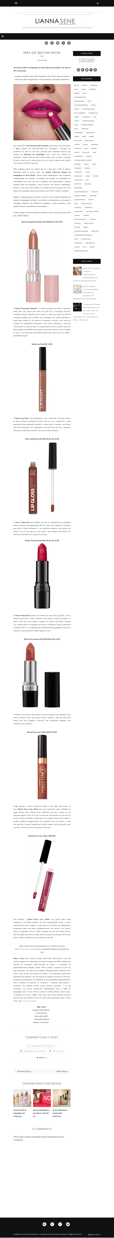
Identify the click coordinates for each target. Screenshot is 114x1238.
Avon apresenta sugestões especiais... (60, 1114)
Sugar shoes (78, 180)
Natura (84, 85)
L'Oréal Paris (78, 211)
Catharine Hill (93, 113)
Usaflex (77, 247)
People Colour (88, 223)
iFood (76, 124)
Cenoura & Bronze (80, 195)
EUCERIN (77, 144)
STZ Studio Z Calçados (81, 231)
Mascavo (86, 215)
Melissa (83, 89)
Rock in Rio (77, 140)
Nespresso (94, 144)
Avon (45, 1058)
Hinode (76, 117)
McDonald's (86, 117)
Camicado (95, 191)
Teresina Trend (79, 101)
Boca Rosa (87, 184)
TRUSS (76, 239)
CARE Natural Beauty (81, 191)
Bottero (93, 148)
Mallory (77, 215)
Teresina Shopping (88, 121)
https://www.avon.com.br (25, 949)
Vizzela (76, 109)
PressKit (77, 93)
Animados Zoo (89, 140)
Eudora (86, 164)
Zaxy (87, 180)
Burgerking (78, 188)
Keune (87, 172)
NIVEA (89, 101)
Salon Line (86, 152)
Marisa (87, 176)
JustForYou (78, 172)
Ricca (86, 148)
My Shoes (92, 219)
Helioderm (77, 168)
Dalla (76, 128)
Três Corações (90, 243)
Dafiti (76, 203)
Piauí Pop (77, 227)
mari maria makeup (80, 251)
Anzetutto (77, 184)
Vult (94, 117)
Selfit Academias (79, 113)
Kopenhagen (78, 132)
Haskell (85, 144)
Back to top (94, 1235)
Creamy (90, 199)
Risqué (85, 227)
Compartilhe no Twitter (34, 1051)
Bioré (84, 136)
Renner (95, 176)
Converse (77, 164)
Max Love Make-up (80, 219)
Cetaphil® (93, 195)
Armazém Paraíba (87, 124)
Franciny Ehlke (86, 203)
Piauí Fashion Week (88, 109)
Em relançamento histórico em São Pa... (41, 1114)
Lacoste (76, 152)
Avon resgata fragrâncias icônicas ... (19, 1114)
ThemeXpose (34, 1234)
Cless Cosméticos (79, 199)
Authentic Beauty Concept (83, 160)
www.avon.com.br (29, 1001)
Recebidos (92, 89)
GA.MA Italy (78, 207)
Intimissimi (88, 207)
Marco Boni (78, 176)
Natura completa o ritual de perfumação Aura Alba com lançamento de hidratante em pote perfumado (85, 292)
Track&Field (78, 243)
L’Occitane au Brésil (92, 211)
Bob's (84, 93)
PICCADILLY (77, 223)
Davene (91, 136)
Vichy (84, 247)
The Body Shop (85, 239)
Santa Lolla (95, 231)
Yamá (94, 152)
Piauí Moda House (80, 97)
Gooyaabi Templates (59, 1234)
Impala (93, 105)
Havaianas (84, 128)
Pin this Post (58, 1051)
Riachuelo (77, 148)
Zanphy (92, 247)
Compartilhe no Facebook (43, 1046)
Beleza (76, 85)
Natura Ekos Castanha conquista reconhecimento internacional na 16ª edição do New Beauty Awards (86, 274)
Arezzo (76, 136)
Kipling (76, 121)
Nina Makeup (90, 132)
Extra (94, 164)
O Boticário (94, 85)
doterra (89, 156)
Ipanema (87, 168)
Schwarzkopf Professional (83, 235)
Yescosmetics (78, 156)
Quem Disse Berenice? (81, 105)
